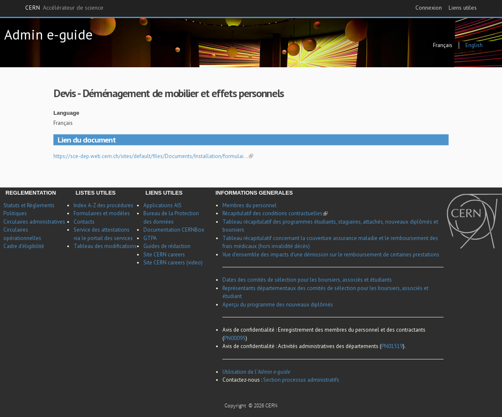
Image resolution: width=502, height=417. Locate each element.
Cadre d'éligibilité (23, 246)
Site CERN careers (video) (173, 262)
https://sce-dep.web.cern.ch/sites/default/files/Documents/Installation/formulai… (153, 156)
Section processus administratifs (301, 379)
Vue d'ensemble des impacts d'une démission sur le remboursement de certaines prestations (330, 254)
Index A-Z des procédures (103, 205)
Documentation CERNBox (173, 229)
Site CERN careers (164, 254)
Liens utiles (463, 8)
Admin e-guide (48, 34)
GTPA (150, 238)
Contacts (84, 221)
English (474, 45)
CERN (64, 8)
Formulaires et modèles (102, 213)
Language (66, 113)
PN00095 (235, 338)
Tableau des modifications (105, 246)
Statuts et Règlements (29, 205)
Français (442, 45)
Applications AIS (162, 205)
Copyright (236, 406)
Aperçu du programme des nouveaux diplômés (277, 304)
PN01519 (392, 346)
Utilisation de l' (256, 371)
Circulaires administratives (34, 221)
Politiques (15, 213)
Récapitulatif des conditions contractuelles (275, 213)
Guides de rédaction (166, 246)
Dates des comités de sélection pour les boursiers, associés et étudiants (307, 279)
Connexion (428, 8)
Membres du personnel (249, 205)
